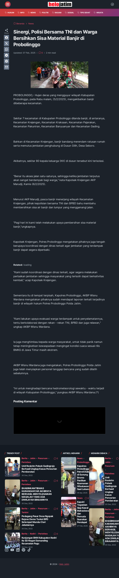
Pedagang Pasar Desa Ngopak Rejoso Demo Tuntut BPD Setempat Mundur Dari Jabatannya (37, 520)
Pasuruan (43, 458)
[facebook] (6, 37)
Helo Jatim (64, 564)
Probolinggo (83, 462)
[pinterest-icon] (23, 550)
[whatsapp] (6, 49)
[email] (6, 67)
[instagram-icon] (6, 550)
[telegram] (6, 55)
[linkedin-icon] (18, 550)
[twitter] (6, 43)
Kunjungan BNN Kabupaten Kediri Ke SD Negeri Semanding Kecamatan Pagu (39, 540)
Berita (24, 458)
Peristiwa (26, 462)
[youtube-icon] (12, 550)
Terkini (25, 512)
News (80, 458)
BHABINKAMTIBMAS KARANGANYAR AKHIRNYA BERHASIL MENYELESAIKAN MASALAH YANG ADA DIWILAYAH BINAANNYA (37, 494)
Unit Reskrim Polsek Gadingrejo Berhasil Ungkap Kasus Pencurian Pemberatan (39, 469)
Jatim (32, 458)
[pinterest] (6, 61)
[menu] (8, 4)
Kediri (33, 533)
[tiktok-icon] (29, 550)
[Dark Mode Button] (112, 4)
